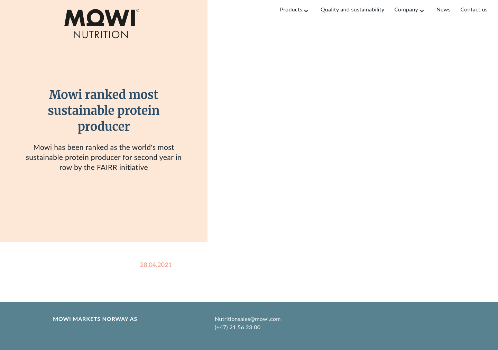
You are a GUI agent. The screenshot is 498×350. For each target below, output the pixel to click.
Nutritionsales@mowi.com (248, 318)
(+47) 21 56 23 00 (237, 327)
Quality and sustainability (353, 9)
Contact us (474, 9)
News (443, 9)
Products (291, 9)
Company (406, 9)
